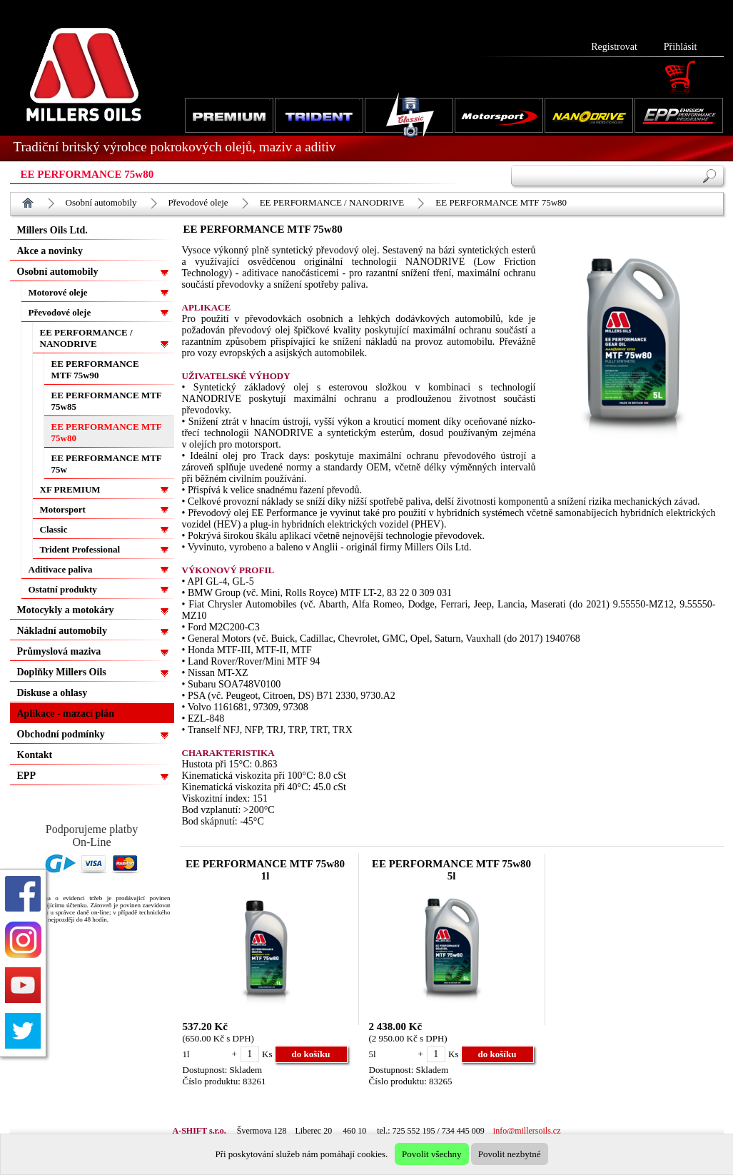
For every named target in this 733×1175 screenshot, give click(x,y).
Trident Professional (80, 549)
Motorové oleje (58, 292)
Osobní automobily (101, 202)
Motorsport (63, 509)
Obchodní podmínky (61, 734)
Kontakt (35, 755)
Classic (54, 529)
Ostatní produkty (63, 589)
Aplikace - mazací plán (66, 713)
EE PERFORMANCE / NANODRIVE (332, 202)
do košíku (311, 1054)
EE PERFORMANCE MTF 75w (106, 464)
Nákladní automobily (62, 630)
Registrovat (614, 46)
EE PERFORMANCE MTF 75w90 (95, 369)
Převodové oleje (198, 202)
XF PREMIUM (70, 489)
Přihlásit (680, 46)
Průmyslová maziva (59, 651)
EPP (26, 775)
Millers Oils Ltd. (52, 230)
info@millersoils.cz (527, 1131)
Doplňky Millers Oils (61, 672)
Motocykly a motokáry (65, 610)
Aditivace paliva (61, 569)
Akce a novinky (50, 251)
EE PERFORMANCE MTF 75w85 (106, 401)
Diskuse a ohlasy (52, 692)
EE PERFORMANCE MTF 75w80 (501, 202)
